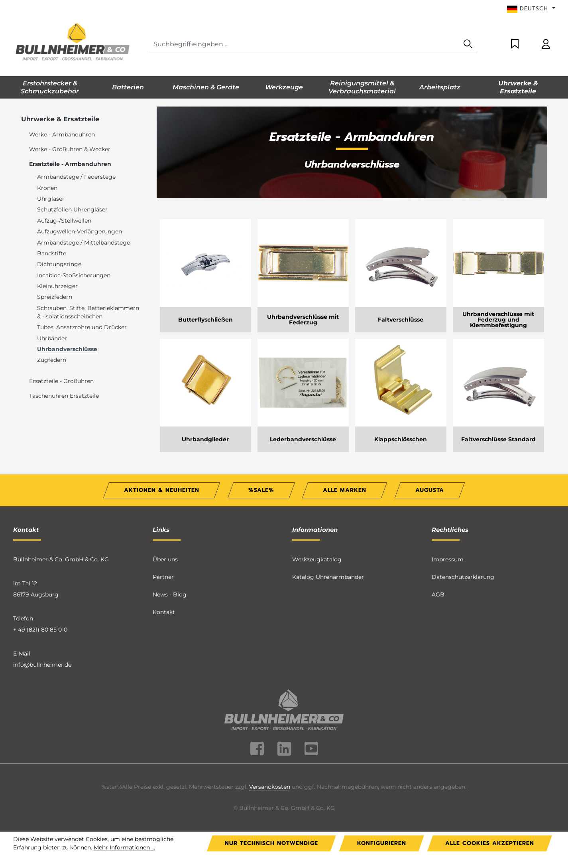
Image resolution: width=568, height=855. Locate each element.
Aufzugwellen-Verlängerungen (79, 231)
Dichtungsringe (59, 264)
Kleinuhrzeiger (57, 286)
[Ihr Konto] (546, 44)
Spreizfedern (54, 296)
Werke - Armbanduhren (62, 134)
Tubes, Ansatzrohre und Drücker (82, 327)
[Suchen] (468, 44)
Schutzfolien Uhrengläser (72, 209)
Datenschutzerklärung (463, 577)
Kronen (47, 188)
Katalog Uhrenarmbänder (328, 577)
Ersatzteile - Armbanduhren (70, 164)
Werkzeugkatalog (317, 559)
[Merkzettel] (515, 44)
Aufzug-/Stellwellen (64, 220)
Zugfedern (51, 359)
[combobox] (304, 44)
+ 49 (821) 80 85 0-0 (40, 629)
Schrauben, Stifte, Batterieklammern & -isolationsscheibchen (88, 312)
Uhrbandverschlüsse (67, 349)
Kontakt (164, 612)
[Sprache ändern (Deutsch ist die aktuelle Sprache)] (531, 9)
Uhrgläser (51, 198)
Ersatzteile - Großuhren (61, 381)
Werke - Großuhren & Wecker (69, 149)
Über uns (165, 559)
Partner (163, 577)
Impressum (448, 559)
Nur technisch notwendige (271, 843)
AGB (438, 594)
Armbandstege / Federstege (76, 176)
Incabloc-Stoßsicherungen (73, 275)
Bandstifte (51, 253)
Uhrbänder (52, 338)
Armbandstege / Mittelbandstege (83, 242)
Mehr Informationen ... (124, 847)
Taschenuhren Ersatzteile (64, 395)
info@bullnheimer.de (42, 664)
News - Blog (170, 594)
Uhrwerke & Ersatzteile (60, 119)
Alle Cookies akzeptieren (489, 843)
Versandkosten (269, 786)
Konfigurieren (381, 843)
